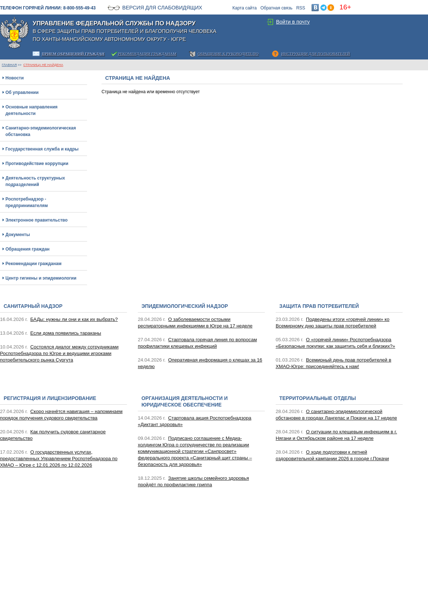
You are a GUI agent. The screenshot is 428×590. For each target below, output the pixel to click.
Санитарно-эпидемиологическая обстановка (40, 131)
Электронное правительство (36, 220)
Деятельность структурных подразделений (35, 181)
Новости (14, 78)
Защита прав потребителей (319, 306)
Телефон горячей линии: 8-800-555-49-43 (48, 8)
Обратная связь (276, 8)
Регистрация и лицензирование (50, 398)
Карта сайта (244, 8)
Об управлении (21, 92)
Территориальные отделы (317, 398)
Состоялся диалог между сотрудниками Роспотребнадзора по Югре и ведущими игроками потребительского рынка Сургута (59, 353)
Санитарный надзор (33, 306)
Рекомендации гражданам (33, 263)
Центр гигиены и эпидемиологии (41, 278)
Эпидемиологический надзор (184, 306)
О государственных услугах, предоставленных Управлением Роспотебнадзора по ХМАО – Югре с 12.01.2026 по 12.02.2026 (59, 458)
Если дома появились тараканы (65, 333)
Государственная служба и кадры (41, 149)
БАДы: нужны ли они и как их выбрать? (74, 319)
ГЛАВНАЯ (9, 65)
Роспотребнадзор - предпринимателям (26, 202)
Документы (17, 234)
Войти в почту (293, 22)
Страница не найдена (43, 65)
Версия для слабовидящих (162, 8)
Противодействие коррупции (36, 163)
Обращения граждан (27, 249)
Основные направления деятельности (31, 110)
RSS (300, 8)
